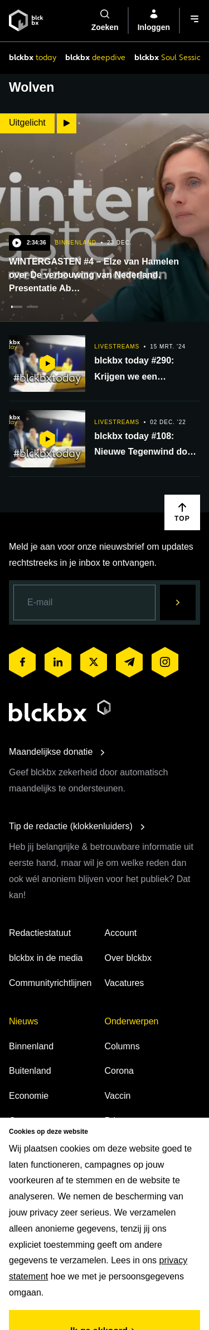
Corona (119, 1070)
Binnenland (31, 1046)
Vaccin (118, 1095)
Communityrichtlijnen (50, 983)
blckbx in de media (46, 958)
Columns (122, 1046)
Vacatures (124, 983)
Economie (28, 1095)
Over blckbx (128, 958)
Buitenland (30, 1070)
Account (121, 933)
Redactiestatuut (40, 933)
